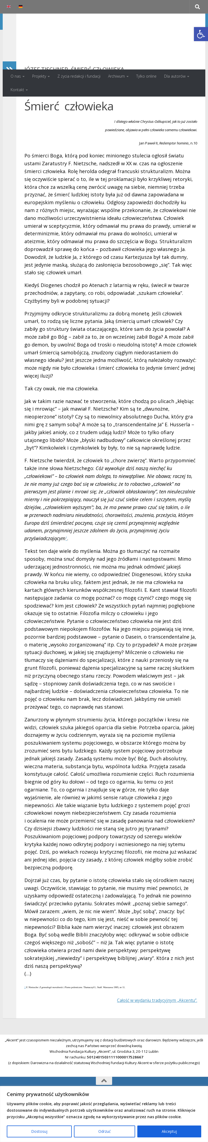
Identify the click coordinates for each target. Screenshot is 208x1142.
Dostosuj (39, 1131)
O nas (16, 76)
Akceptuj (169, 1131)
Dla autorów (175, 76)
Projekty (39, 76)
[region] (104, 1114)
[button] (201, 34)
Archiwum (116, 76)
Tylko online (146, 76)
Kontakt (17, 89)
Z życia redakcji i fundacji (78, 76)
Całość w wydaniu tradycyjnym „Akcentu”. (149, 1036)
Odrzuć (104, 1131)
